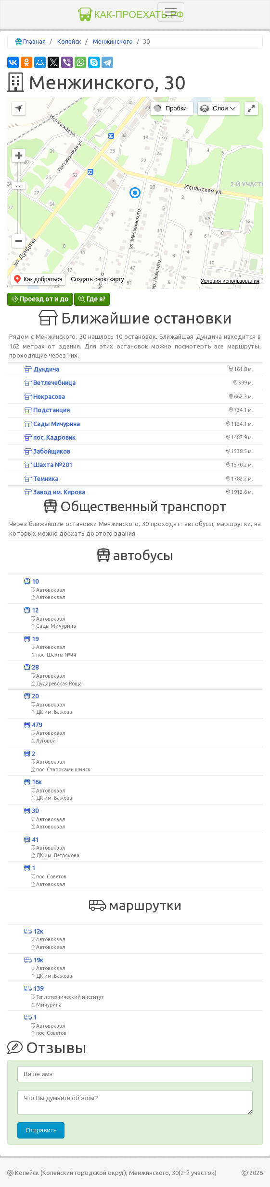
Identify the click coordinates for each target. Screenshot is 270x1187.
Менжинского (113, 41)
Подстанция (47, 410)
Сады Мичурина (52, 423)
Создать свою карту (97, 279)
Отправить (41, 1130)
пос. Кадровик (50, 437)
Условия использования (230, 281)
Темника (41, 478)
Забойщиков (47, 451)
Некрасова (44, 396)
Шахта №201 (48, 464)
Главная (34, 41)
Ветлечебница (50, 382)
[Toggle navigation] (170, 12)
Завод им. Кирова (54, 492)
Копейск (69, 41)
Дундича (41, 369)
